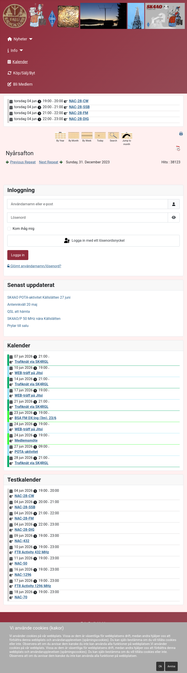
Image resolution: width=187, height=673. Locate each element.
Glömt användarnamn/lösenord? (34, 266)
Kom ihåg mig (23, 228)
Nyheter (16, 39)
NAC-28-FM (78, 113)
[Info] (20, 50)
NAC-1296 (23, 575)
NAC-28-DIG (79, 119)
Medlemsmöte (26, 440)
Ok (160, 666)
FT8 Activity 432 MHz (32, 552)
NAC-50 (21, 563)
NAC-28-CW (79, 101)
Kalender (17, 62)
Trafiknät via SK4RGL (31, 362)
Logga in (18, 255)
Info (12, 50)
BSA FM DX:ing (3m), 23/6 (35, 418)
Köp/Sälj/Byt (20, 73)
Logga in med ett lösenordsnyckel (94, 241)
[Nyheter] (30, 39)
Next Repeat (48, 162)
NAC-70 (21, 597)
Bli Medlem (19, 84)
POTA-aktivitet (26, 452)
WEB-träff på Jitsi (29, 373)
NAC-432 (22, 541)
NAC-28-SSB (79, 107)
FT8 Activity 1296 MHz (33, 586)
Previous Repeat (23, 162)
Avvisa (171, 666)
